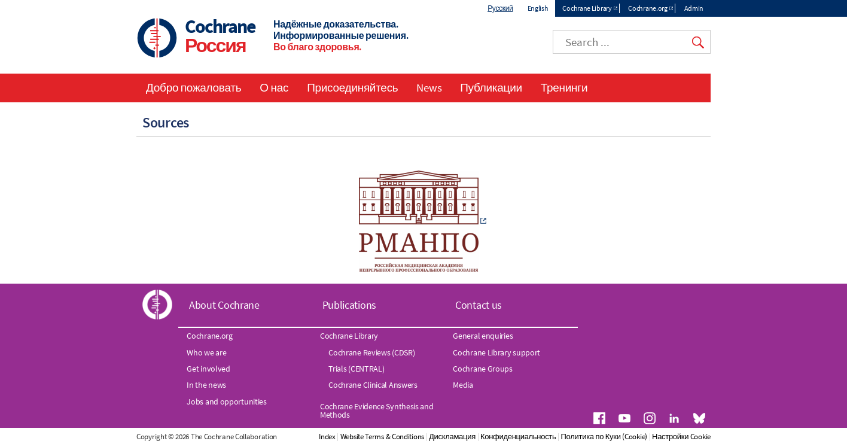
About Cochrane (224, 305)
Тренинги (564, 87)
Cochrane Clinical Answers (373, 385)
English (538, 8)
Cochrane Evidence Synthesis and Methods (377, 410)
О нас (274, 87)
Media (463, 385)
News (428, 87)
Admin (694, 8)
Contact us (478, 305)
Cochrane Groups (483, 369)
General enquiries (483, 336)
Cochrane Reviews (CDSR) (371, 352)
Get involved (208, 369)
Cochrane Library (586, 8)
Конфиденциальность (581, 436)
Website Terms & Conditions (446, 436)
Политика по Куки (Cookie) (667, 436)
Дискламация (515, 436)
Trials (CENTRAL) (356, 369)
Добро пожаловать (193, 87)
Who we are (206, 352)
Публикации (491, 87)
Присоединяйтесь (352, 87)
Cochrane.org (647, 8)
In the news (206, 385)
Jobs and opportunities (226, 401)
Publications (349, 305)
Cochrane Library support (496, 352)
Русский (500, 8)
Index (390, 436)
